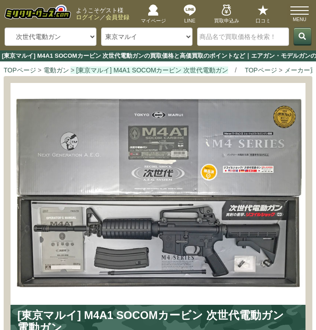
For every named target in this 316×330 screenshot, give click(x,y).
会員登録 (117, 17)
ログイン (88, 17)
